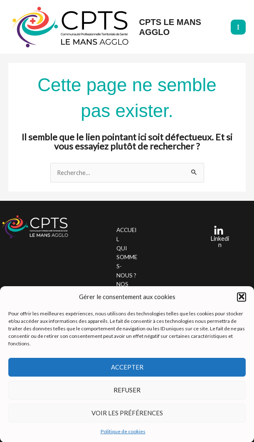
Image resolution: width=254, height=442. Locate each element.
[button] (241, 299)
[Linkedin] (218, 237)
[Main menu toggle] (238, 27)
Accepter (127, 369)
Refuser (127, 392)
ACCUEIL (126, 234)
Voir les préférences (127, 415)
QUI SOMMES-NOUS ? (126, 262)
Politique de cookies (123, 433)
